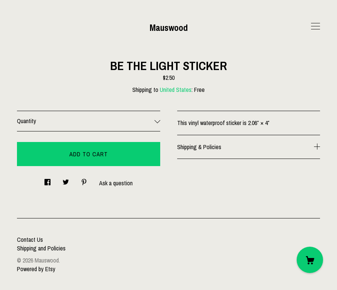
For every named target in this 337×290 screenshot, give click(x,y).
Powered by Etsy (36, 269)
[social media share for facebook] (47, 179)
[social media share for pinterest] (84, 179)
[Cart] (310, 260)
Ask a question (116, 183)
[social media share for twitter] (66, 179)
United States (175, 89)
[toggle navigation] (315, 26)
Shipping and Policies (41, 248)
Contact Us (30, 239)
